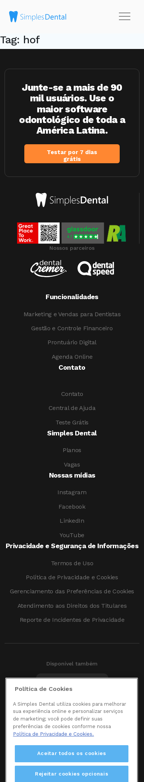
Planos (72, 450)
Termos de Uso (72, 563)
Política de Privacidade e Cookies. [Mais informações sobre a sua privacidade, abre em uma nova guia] (53, 744)
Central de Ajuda (72, 407)
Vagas (72, 464)
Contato (72, 393)
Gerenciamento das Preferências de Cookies (72, 591)
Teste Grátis (72, 422)
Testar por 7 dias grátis (72, 155)
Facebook (72, 506)
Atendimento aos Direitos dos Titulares (72, 605)
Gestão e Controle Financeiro (71, 328)
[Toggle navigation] (124, 16)
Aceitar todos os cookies (71, 764)
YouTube (72, 535)
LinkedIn (72, 520)
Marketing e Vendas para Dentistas (72, 314)
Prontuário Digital (72, 342)
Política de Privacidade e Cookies (72, 577)
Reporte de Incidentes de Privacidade (72, 619)
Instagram (71, 492)
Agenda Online (72, 356)
